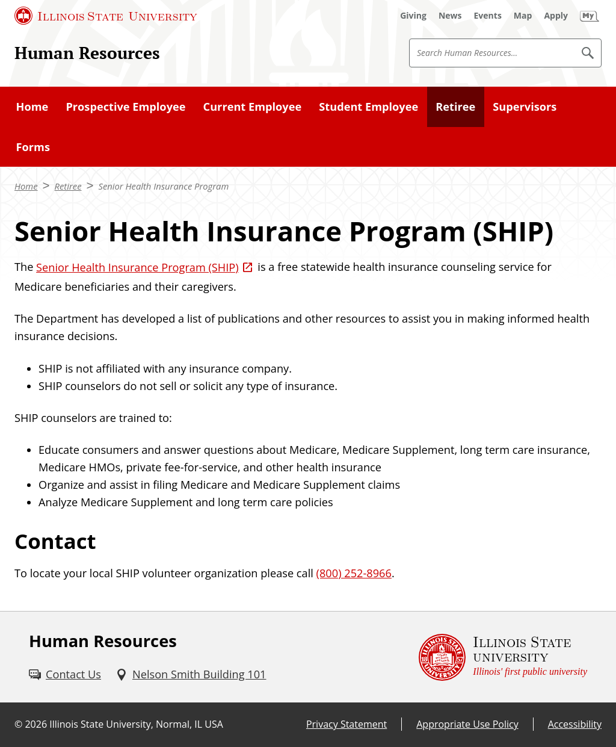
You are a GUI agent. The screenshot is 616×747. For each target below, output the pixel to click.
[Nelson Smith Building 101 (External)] (191, 674)
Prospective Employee (125, 106)
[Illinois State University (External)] (105, 15)
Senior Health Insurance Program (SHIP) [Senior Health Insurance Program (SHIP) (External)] (137, 267)
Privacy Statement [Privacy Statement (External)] (346, 724)
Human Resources (87, 52)
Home (32, 106)
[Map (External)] (523, 15)
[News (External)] (450, 15)
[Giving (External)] (413, 15)
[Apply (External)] (555, 15)
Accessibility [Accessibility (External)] (575, 724)
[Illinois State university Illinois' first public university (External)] (503, 657)
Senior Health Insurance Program (163, 186)
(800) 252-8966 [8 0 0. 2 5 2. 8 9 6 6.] (354, 573)
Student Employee (368, 106)
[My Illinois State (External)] (590, 15)
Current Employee (252, 106)
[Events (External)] (488, 15)
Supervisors (524, 106)
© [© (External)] (18, 724)
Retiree (455, 106)
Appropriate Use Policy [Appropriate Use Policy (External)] (467, 724)
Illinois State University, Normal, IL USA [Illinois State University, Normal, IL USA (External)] (136, 724)
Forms (33, 147)
